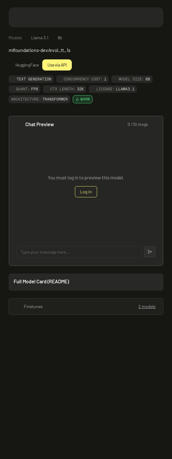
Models (15, 37)
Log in (86, 191)
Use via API (57, 64)
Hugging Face (24, 64)
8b (60, 37)
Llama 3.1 (39, 37)
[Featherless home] (86, 17)
